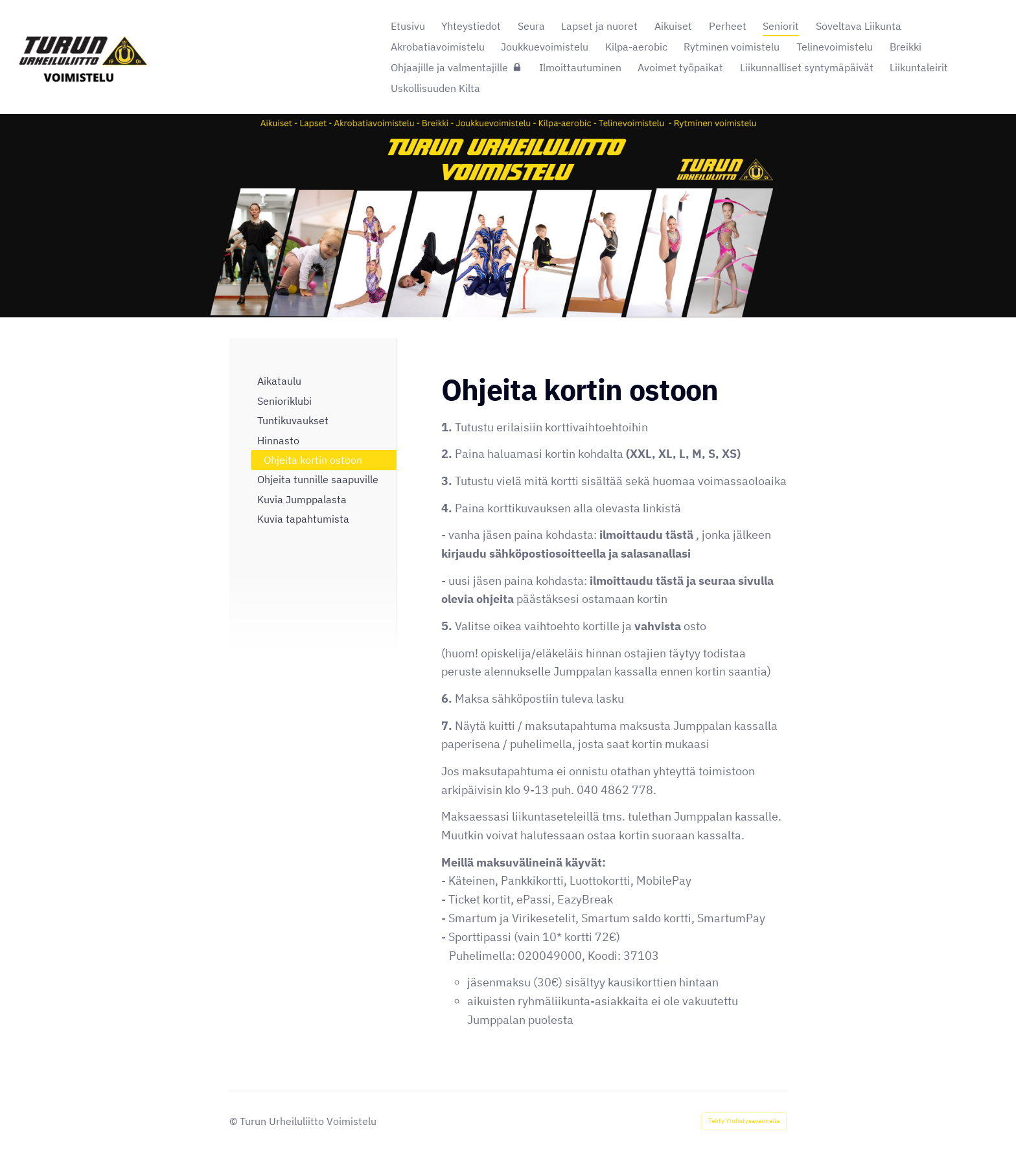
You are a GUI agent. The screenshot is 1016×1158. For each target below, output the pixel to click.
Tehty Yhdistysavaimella (743, 1121)
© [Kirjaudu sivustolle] (234, 1121)
